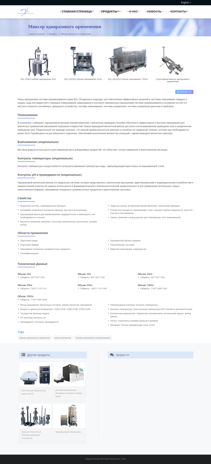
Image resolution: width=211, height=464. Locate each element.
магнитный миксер (63, 337)
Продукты (53, 34)
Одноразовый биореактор (68, 431)
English (186, 2)
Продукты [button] (109, 11)
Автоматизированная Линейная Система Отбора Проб (68, 393)
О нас (133, 11)
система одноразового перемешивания (93, 337)
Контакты (178, 11)
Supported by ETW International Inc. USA (105, 458)
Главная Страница (77, 11)
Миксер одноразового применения (35, 337)
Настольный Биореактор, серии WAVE (34, 392)
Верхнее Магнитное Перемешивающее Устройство (31, 435)
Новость (154, 11)
